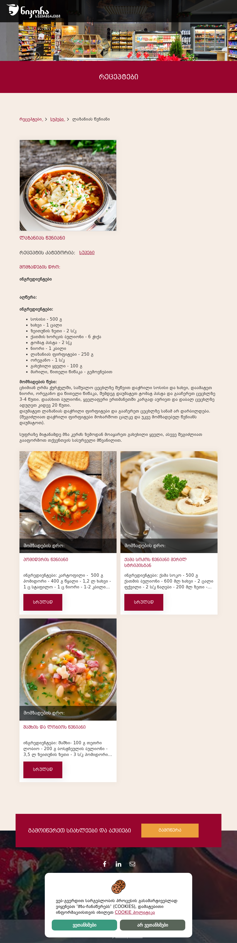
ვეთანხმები (84, 925)
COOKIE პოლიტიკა (135, 912)
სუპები (57, 119)
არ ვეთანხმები (152, 925)
